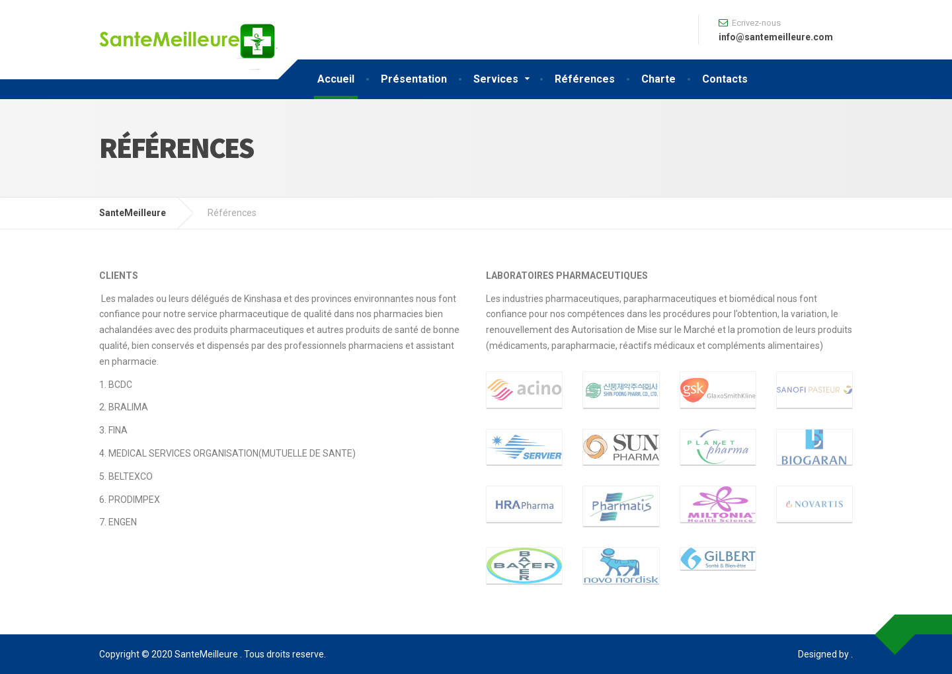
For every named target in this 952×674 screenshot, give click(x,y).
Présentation (414, 79)
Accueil (335, 79)
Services (495, 79)
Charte (658, 79)
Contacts (725, 79)
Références (585, 79)
